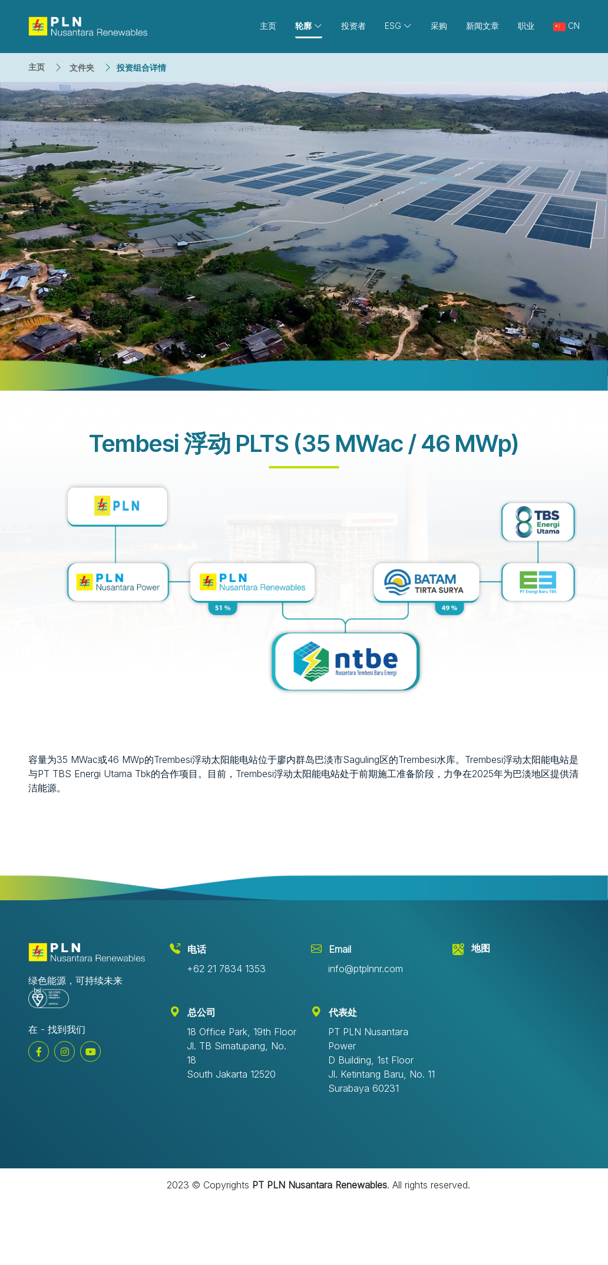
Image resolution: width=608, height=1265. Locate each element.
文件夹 (82, 67)
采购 (439, 26)
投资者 (353, 26)
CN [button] (566, 26)
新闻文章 (482, 26)
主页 (36, 67)
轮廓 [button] (308, 26)
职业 (526, 26)
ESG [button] (398, 26)
